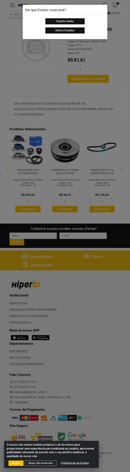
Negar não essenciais (40, 463)
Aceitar (16, 463)
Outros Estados (65, 30)
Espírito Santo (65, 21)
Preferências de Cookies (75, 463)
